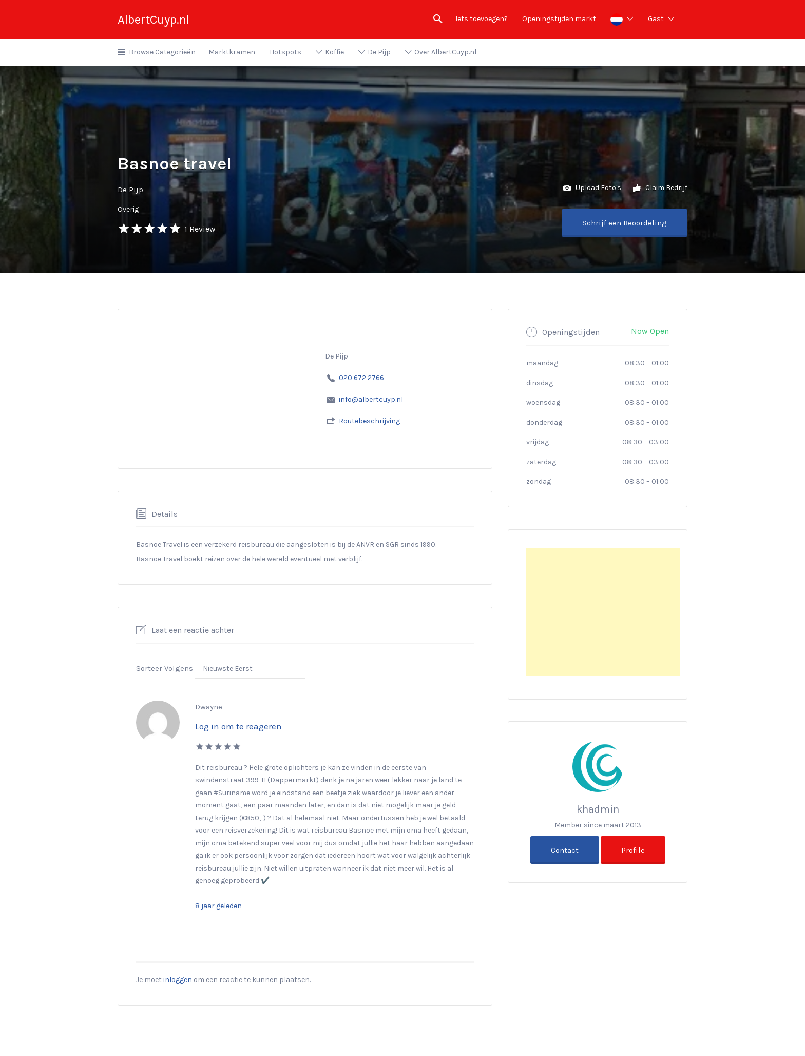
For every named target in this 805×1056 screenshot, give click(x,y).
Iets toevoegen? (481, 18)
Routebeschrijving (369, 421)
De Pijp (379, 52)
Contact (565, 850)
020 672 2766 (361, 377)
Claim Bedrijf (660, 188)
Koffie (334, 52)
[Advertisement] (603, 612)
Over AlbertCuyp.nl (445, 52)
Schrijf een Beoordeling (624, 223)
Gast (656, 18)
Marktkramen (231, 52)
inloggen (177, 979)
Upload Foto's (592, 188)
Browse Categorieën (162, 52)
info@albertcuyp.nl (371, 399)
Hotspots (285, 52)
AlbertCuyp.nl (153, 19)
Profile (633, 850)
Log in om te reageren (238, 726)
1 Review (200, 229)
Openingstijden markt (559, 18)
